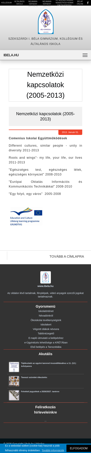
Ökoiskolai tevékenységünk (46, 320)
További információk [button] (53, 450)
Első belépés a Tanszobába (46, 347)
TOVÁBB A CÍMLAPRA (66, 256)
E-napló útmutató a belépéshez (45, 338)
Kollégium (6, 3)
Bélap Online (80, 3)
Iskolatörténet (45, 311)
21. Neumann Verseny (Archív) (46, 3)
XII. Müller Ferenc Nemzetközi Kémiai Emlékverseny (64, 3)
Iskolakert (46, 324)
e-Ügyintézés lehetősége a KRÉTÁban (46, 342)
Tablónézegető (46, 333)
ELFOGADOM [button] (78, 448)
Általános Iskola (19, 3)
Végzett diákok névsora (46, 329)
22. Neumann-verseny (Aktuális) (33, 3)
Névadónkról (46, 315)
